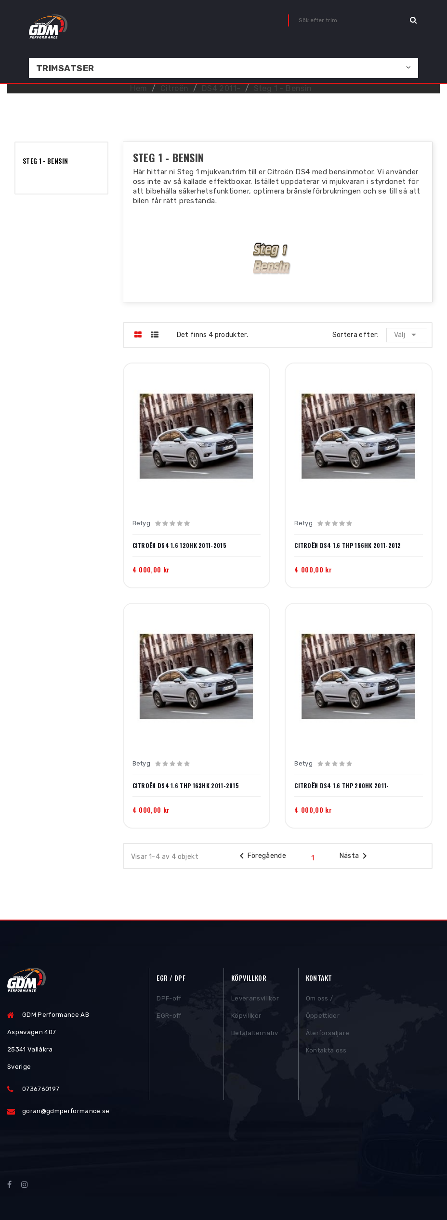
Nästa (355, 856)
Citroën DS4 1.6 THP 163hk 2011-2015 (185, 786)
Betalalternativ (254, 1035)
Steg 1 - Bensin (45, 161)
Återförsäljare (328, 1035)
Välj (407, 334)
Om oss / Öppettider (323, 1010)
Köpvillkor (246, 1018)
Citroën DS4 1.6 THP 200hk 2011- (341, 786)
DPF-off (169, 1001)
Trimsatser (65, 68)
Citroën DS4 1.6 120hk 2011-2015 (179, 545)
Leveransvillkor (255, 1001)
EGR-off (169, 1018)
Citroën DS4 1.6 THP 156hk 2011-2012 (347, 545)
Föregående (261, 856)
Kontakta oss (326, 1053)
